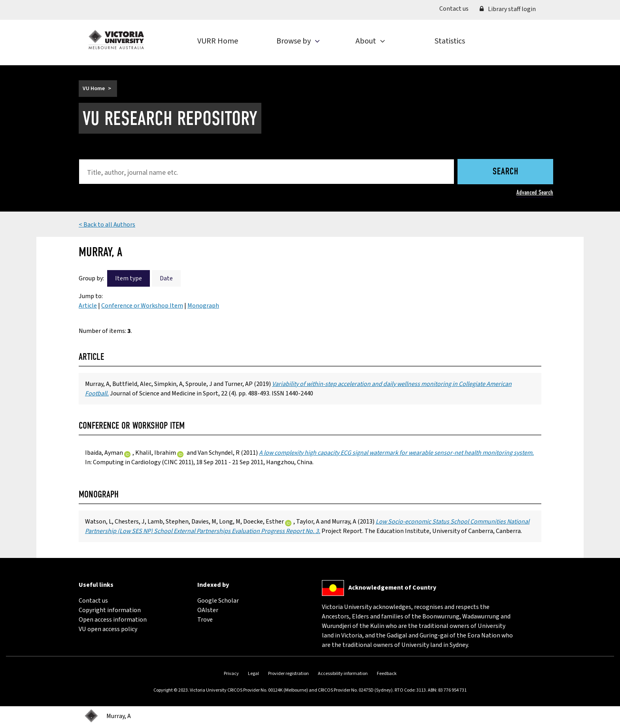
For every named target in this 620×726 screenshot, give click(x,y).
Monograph (203, 305)
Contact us (456, 8)
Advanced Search (534, 192)
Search (505, 172)
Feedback (387, 673)
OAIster (207, 610)
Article (88, 305)
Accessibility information (343, 673)
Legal (253, 673)
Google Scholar (218, 600)
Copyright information (110, 610)
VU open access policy (108, 629)
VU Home (94, 89)
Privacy (231, 673)
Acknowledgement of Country (392, 587)
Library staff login (508, 9)
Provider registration (288, 673)
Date (166, 278)
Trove (205, 619)
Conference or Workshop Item (142, 305)
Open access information (113, 619)
